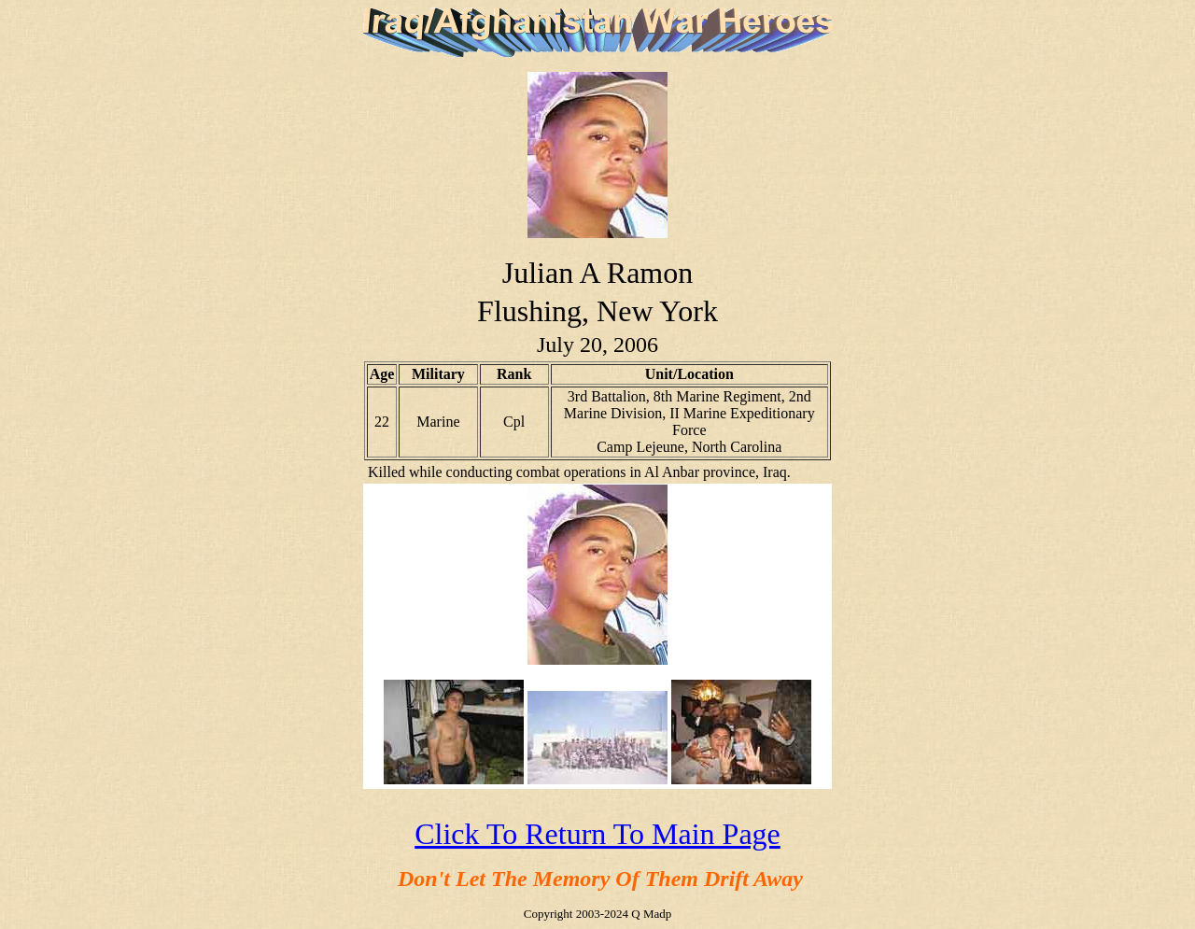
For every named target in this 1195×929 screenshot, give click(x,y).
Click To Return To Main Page (597, 834)
